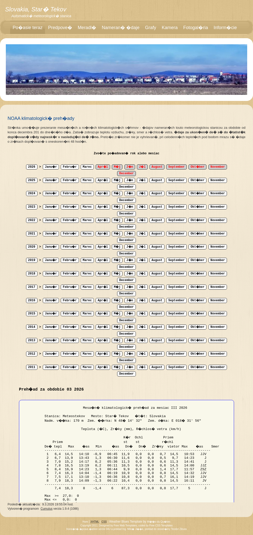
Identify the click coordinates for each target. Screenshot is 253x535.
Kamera (170, 27)
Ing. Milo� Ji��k (132, 529)
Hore (85, 521)
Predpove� (60, 27)
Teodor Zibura (179, 529)
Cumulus (46, 508)
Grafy (150, 27)
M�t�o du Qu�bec (159, 521)
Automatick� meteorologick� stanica (41, 16)
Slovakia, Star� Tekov (35, 9)
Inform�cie (225, 27)
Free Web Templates (125, 525)
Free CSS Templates (161, 525)
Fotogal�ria (195, 27)
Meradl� (87, 27)
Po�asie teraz (28, 27)
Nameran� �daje (120, 27)
